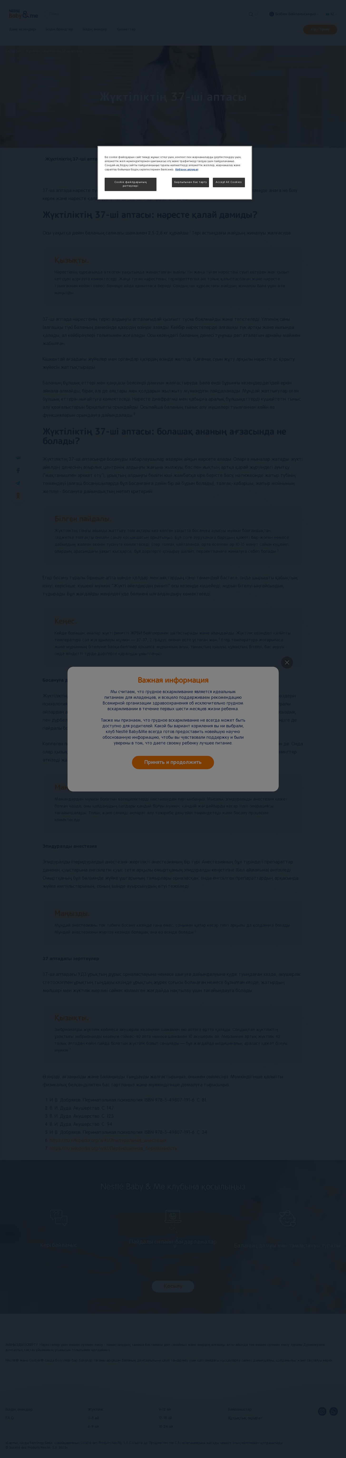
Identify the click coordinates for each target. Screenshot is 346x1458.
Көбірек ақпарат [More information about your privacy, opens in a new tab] (186, 169)
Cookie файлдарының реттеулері (130, 184)
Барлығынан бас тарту (190, 182)
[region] (174, 173)
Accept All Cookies (229, 182)
